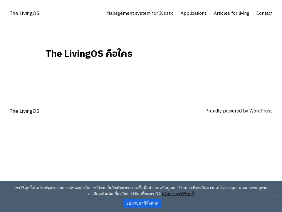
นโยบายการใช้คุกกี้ (178, 194)
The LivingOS (24, 13)
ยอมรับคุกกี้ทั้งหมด (142, 203)
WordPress (261, 111)
